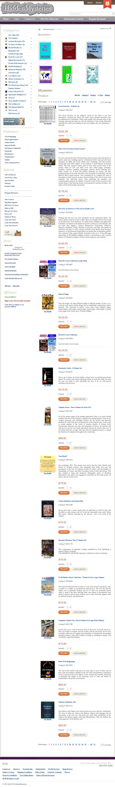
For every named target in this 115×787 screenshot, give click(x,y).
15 (85, 102)
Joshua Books (9, 142)
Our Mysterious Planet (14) (16, 85)
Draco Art (8, 214)
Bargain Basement (11, 193)
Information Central (73, 19)
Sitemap (8, 183)
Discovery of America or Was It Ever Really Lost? (76, 209)
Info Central (9, 199)
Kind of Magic (63, 294)
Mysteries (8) (11, 82)
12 (76, 102)
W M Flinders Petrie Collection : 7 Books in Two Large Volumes (81, 577)
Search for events (11, 178)
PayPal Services (54, 769)
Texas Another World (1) (15, 101)
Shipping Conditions (24, 772)
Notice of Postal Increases (45, 775)
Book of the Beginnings (66, 661)
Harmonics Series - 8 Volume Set (70, 368)
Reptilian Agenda (11, 202)
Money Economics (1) (14, 79)
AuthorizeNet (40, 769)
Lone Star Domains (12, 223)
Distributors (9, 154)
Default (107, 95)
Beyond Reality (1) (13, 48)
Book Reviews (68, 769)
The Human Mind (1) (14, 107)
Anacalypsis (62, 456)
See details (48, 123)
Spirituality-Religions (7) (15, 95)
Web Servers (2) (14, 113)
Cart (16, 19)
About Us (16, 769)
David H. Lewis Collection (67, 335)
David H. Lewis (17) (14, 57)
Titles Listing (40, 772)
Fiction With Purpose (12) (17, 63)
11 (73, 102)
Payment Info (28, 769)
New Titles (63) (13, 35)
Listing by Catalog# (54, 772)
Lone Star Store (10, 220)
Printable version (104, 28)
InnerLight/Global (11, 139)
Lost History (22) (13, 76)
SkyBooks (8, 151)
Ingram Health (10, 145)
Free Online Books (26, 775)
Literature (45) (13, 73)
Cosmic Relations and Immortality (70, 501)
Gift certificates (10, 175)
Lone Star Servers (11, 225)
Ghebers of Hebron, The (67, 702)
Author (7, 160)
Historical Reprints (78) (15, 69)
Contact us (6, 769)
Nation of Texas (10, 217)
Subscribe (16, 286)
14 (82, 102)
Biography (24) (13, 51)
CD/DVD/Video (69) (15, 54)
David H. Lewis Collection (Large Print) (72, 261)
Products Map (10, 186)
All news (8, 286)
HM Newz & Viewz (11, 205)
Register (99, 2)
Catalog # (85, 95)
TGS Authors (11, 38)
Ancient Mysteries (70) (15, 41)
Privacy (67, 772)
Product (93, 95)
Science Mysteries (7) (14, 92)
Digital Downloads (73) (16, 60)
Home (6, 19)
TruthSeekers (9, 157)
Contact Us (30, 19)
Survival (9, 98)
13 (79, 102)
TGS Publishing (10, 137)
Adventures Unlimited (12, 148)
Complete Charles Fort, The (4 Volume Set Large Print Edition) (81, 620)
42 (91, 102)
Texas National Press (12, 163)
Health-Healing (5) (13, 66)
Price (101, 95)
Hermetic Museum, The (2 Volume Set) (72, 540)
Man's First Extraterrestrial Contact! (71, 149)
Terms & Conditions (9, 775)
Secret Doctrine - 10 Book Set (68, 106)
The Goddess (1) (12, 104)
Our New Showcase (49, 19)
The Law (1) (11, 110)
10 (70, 102)
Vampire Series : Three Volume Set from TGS (74, 407)
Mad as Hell (9, 208)
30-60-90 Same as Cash (10, 778)
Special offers (9, 180)
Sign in (89, 2)
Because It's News (11, 211)
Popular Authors (14, 88)
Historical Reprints (49, 29)
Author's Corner (8, 772)
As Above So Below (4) (15, 44)
